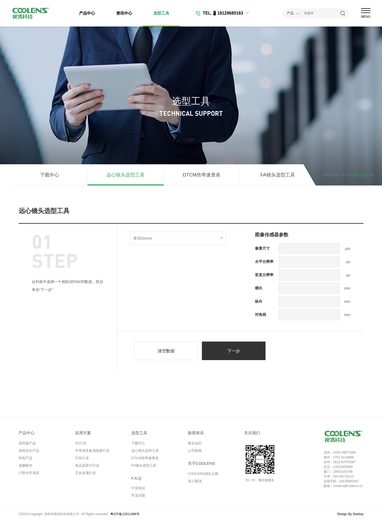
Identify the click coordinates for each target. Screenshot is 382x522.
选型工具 (161, 13)
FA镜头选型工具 (278, 175)
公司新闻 (195, 451)
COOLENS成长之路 (203, 474)
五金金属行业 (85, 473)
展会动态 (195, 443)
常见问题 (138, 495)
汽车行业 (82, 458)
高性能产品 (27, 443)
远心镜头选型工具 (125, 175)
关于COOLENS (201, 463)
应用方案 (83, 433)
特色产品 (25, 458)
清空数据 (166, 351)
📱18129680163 (227, 13)
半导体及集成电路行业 (92, 451)
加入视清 (195, 481)
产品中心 (87, 13)
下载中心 (49, 175)
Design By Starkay (350, 514)
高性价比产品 (29, 451)
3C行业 (80, 443)
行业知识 (138, 488)
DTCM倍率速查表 (201, 175)
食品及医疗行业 (87, 465)
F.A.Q (136, 478)
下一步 (233, 351)
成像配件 (25, 465)
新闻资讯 (196, 433)
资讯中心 (124, 13)
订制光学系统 (29, 473)
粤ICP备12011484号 (124, 514)
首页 (326, 175)
